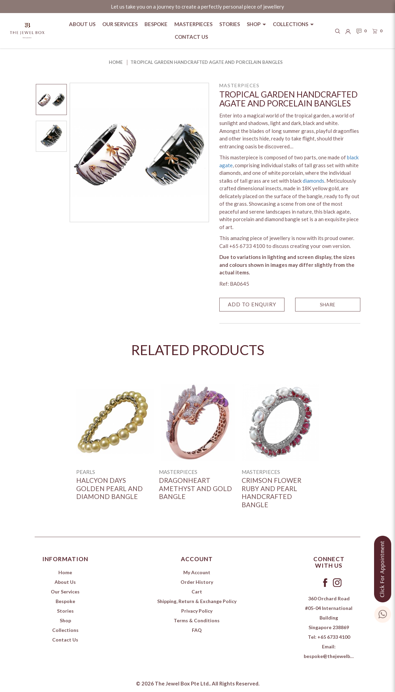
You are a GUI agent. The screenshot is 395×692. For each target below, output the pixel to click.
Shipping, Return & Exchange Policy (196, 601)
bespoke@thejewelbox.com (335, 656)
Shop (65, 620)
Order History (197, 582)
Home (116, 62)
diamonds (313, 181)
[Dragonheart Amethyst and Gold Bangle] (197, 422)
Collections (65, 630)
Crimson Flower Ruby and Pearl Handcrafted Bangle (271, 492)
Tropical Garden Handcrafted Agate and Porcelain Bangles (206, 62)
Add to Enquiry (252, 304)
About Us (65, 582)
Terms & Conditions (197, 620)
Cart (196, 591)
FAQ (197, 630)
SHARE (327, 304)
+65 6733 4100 (333, 637)
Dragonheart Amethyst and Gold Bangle (195, 488)
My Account (196, 572)
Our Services (65, 591)
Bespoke (65, 601)
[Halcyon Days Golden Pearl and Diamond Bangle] (115, 422)
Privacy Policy (196, 611)
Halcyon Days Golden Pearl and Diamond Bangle (109, 488)
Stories (65, 611)
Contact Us (65, 640)
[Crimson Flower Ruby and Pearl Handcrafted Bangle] (280, 422)
